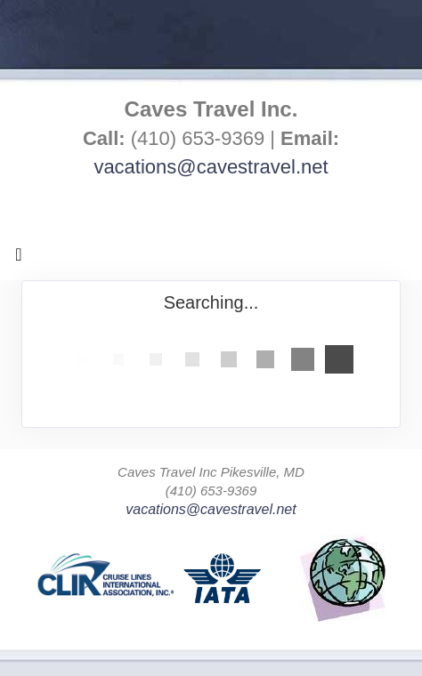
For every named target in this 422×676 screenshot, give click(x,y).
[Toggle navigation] (18, 259)
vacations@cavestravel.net (210, 167)
